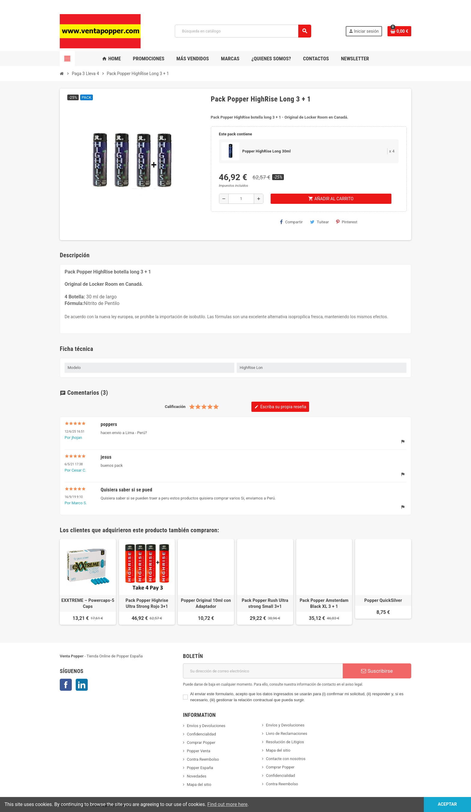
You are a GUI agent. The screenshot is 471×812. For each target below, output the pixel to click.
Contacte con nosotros (285, 758)
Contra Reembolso (203, 759)
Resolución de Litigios (285, 742)
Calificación (175, 406)
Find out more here (227, 804)
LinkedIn (82, 685)
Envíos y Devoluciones (206, 725)
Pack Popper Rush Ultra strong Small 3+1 (265, 603)
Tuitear (319, 221)
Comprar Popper (201, 742)
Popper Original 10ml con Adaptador (206, 603)
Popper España (200, 767)
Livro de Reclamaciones (286, 733)
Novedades (196, 776)
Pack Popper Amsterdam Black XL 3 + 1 (324, 603)
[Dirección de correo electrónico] (263, 670)
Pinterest (346, 221)
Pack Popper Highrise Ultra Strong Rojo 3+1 (147, 603)
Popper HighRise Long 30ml (266, 151)
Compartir (291, 221)
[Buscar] (243, 31)
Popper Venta (198, 751)
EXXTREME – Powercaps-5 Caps (87, 603)
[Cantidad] (241, 199)
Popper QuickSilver (383, 600)
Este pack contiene (235, 134)
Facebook (66, 685)
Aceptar (447, 804)
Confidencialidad (201, 734)
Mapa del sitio (199, 784)
